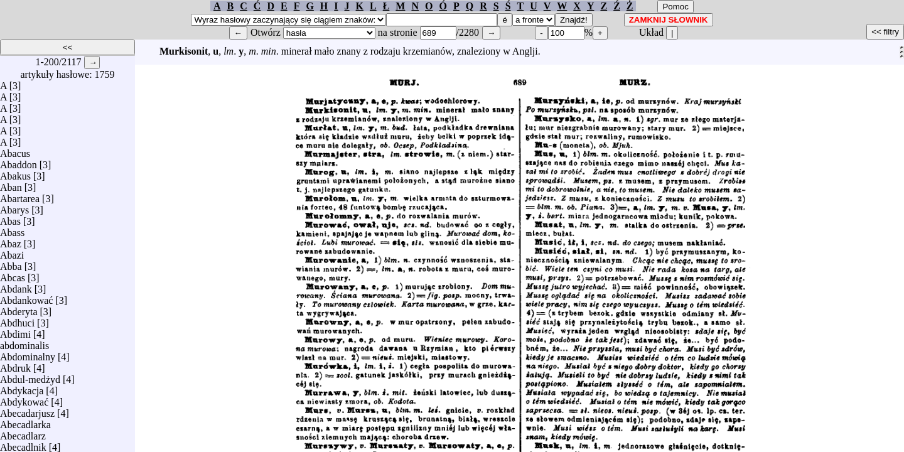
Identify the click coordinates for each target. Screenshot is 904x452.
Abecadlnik (23, 444)
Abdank (16, 286)
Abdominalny (27, 353)
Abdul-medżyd (30, 376)
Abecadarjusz (27, 410)
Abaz (10, 240)
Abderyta (19, 308)
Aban (11, 184)
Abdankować (26, 297)
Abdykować (24, 399)
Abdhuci (17, 320)
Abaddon (18, 161)
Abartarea (20, 195)
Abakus (15, 173)
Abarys (14, 207)
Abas (10, 218)
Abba (11, 263)
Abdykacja (21, 387)
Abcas (12, 274)
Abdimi (15, 331)
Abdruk (15, 365)
